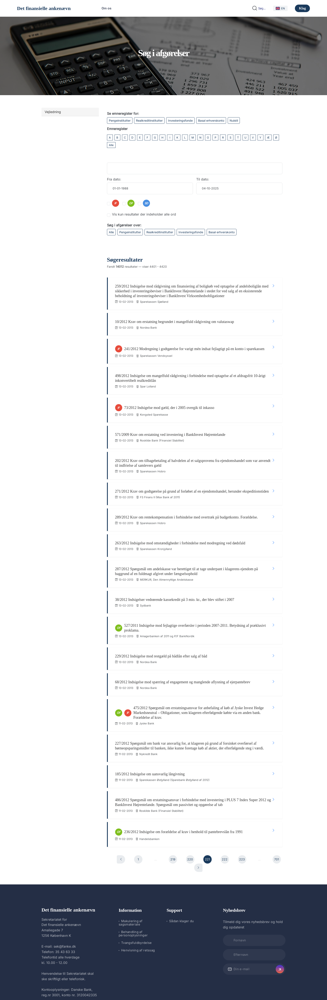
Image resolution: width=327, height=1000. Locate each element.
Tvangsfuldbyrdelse (136, 884)
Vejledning (53, 112)
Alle (111, 145)
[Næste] (198, 809)
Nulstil (234, 120)
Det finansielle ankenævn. (149, 985)
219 (172, 800)
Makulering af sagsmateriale (130, 864)
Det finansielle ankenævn (44, 8)
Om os (106, 8)
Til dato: (202, 179)
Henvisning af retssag (138, 892)
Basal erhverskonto (211, 120)
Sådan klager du (181, 862)
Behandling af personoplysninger (133, 875)
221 (207, 800)
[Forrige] (121, 801)
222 (225, 800)
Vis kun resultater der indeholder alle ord (144, 214)
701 (276, 800)
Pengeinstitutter (120, 120)
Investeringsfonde (180, 120)
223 (242, 800)
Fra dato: (114, 179)
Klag (302, 8)
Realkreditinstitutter (149, 120)
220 (190, 800)
